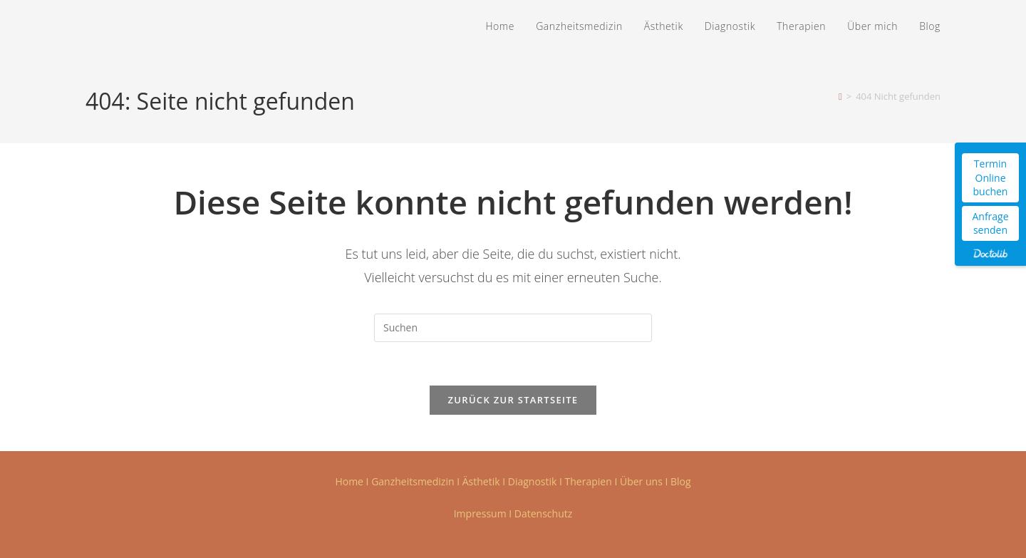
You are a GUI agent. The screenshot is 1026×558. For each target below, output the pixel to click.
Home (349, 481)
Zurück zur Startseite (513, 399)
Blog (680, 481)
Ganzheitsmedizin (412, 481)
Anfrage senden (990, 223)
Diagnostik (532, 481)
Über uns (641, 481)
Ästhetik (481, 481)
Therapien (588, 481)
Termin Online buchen (990, 177)
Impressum (480, 513)
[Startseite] (840, 96)
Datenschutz (543, 513)
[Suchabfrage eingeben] (513, 328)
